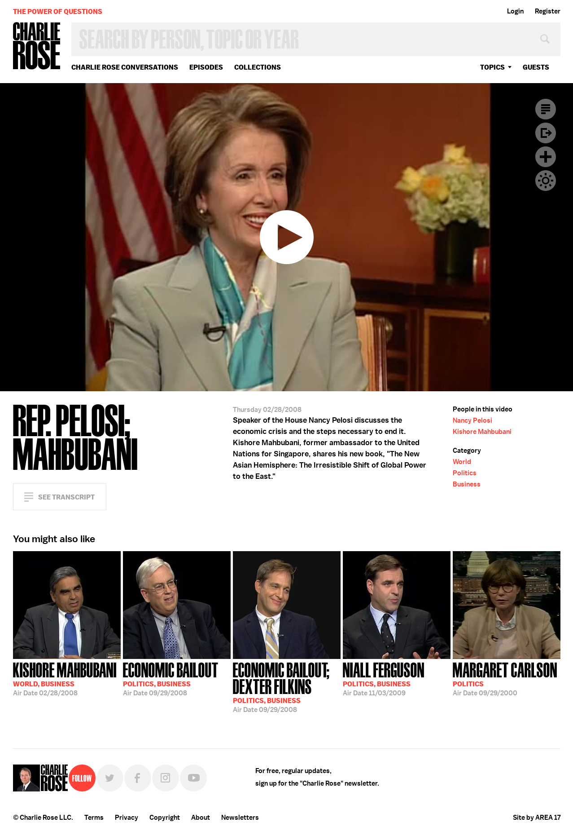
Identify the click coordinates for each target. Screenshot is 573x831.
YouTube (193, 778)
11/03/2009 (383, 678)
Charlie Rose (37, 46)
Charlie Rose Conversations (124, 67)
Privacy (126, 817)
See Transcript (66, 497)
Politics (465, 473)
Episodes (206, 67)
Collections (257, 67)
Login (515, 11)
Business (467, 484)
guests (536, 67)
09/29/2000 (505, 678)
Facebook (137, 778)
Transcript (545, 109)
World (462, 461)
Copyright (164, 817)
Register (547, 11)
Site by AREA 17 (536, 817)
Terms (94, 817)
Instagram (165, 778)
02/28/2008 (65, 678)
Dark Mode (545, 180)
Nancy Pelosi (472, 420)
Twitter (109, 778)
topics (492, 67)
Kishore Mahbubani (482, 431)
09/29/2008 (171, 678)
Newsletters (240, 817)
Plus (545, 156)
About (200, 817)
